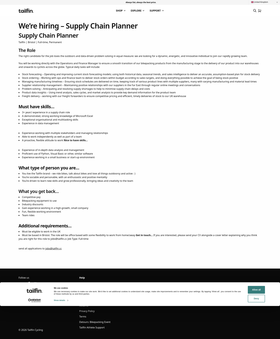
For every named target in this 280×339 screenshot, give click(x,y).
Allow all (240, 323)
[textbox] (264, 2)
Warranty (84, 294)
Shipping (84, 300)
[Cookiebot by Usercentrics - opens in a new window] (34, 333)
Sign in (83, 283)
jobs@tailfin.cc (53, 248)
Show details (59, 333)
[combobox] (264, 2)
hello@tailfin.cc (27, 294)
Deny (239, 331)
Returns (83, 305)
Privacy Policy (87, 311)
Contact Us (85, 289)
